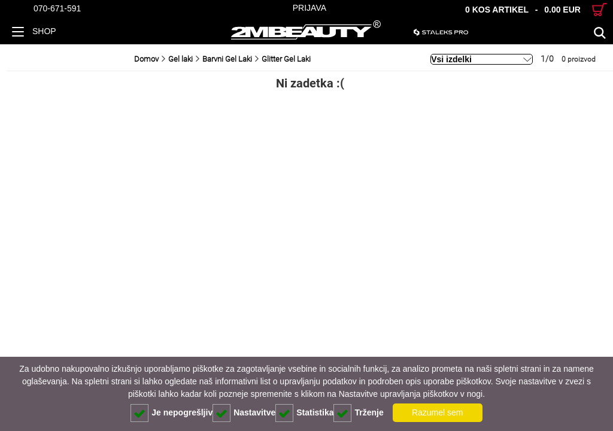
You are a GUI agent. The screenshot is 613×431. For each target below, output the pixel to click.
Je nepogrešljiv (172, 413)
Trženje (358, 413)
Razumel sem (437, 412)
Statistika (304, 413)
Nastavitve (244, 413)
